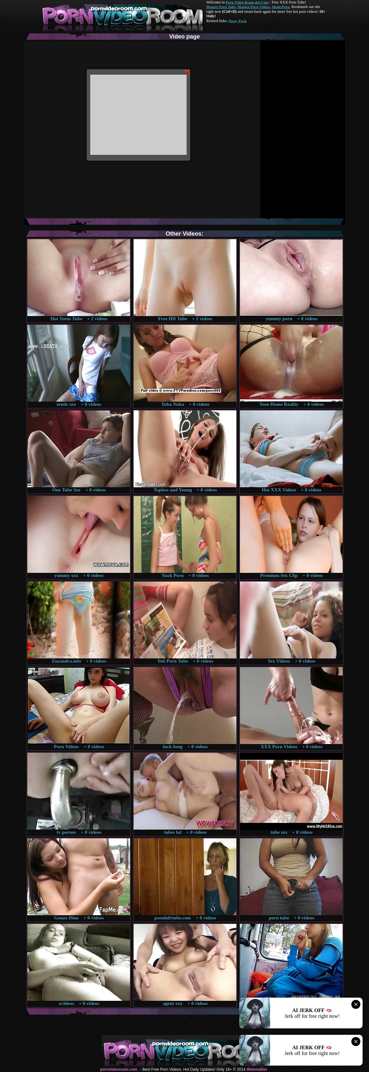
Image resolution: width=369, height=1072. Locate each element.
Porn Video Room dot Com (247, 2)
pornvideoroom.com (118, 1069)
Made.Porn (280, 7)
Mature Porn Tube (221, 7)
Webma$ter (257, 1069)
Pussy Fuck (238, 21)
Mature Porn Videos (254, 7)
